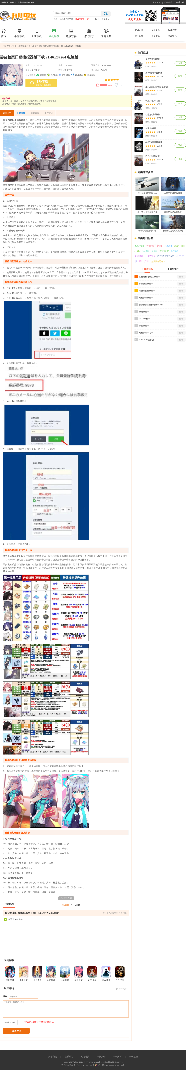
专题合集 (106, 33)
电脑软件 (71, 33)
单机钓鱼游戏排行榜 (173, 212)
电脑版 (65, 905)
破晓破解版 (144, 312)
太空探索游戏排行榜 (147, 231)
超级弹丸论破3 (158, 261)
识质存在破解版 (152, 59)
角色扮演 (33, 46)
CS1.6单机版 (144, 319)
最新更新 (157, 2)
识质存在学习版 (152, 100)
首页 (3, 33)
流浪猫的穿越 (154, 245)
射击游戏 (154, 108)
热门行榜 (139, 36)
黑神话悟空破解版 (154, 73)
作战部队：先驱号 (150, 251)
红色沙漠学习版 (152, 156)
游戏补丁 (89, 33)
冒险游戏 (154, 122)
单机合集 (155, 30)
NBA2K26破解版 (146, 340)
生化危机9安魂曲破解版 (156, 87)
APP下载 (37, 33)
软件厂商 (172, 30)
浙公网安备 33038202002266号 (110, 1065)
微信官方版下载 (66, 19)
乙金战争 (168, 246)
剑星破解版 (150, 128)
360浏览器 (95, 19)
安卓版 (77, 905)
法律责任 (101, 1056)
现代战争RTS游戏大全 (147, 193)
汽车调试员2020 (165, 256)
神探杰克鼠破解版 (154, 142)
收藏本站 (180, 2)
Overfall (139, 245)
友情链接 (85, 1056)
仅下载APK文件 (13, 919)
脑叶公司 (144, 261)
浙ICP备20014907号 (86, 1065)
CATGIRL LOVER (145, 256)
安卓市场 (139, 30)
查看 (180, 63)
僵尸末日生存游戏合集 (147, 212)
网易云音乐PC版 (82, 19)
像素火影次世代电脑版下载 (151, 305)
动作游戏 (154, 66)
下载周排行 (147, 269)
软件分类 (168, 2)
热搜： (56, 19)
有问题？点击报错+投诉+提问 (115, 913)
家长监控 (133, 1056)
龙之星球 (164, 251)
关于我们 (52, 1056)
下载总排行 (173, 269)
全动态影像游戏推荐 (173, 193)
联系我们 (69, 1056)
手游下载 (19, 33)
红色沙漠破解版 (152, 114)
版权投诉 (117, 1056)
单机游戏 (54, 33)
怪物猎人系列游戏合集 (173, 231)
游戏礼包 (172, 36)
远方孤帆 (174, 251)
